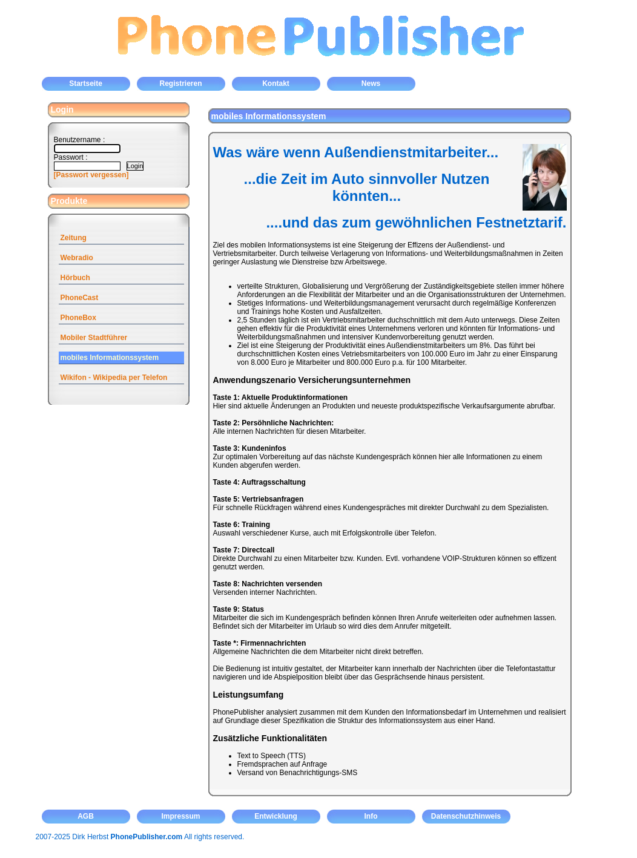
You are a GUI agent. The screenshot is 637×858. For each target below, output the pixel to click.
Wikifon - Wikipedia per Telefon (114, 377)
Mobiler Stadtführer (94, 337)
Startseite (85, 83)
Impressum (180, 816)
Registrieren (180, 83)
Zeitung (74, 238)
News (370, 83)
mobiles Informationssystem (110, 357)
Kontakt (275, 83)
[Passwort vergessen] (91, 175)
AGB (86, 816)
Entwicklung (275, 816)
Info (371, 816)
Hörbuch (75, 277)
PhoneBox (78, 317)
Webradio (77, 258)
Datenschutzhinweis (466, 816)
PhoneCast (80, 297)
